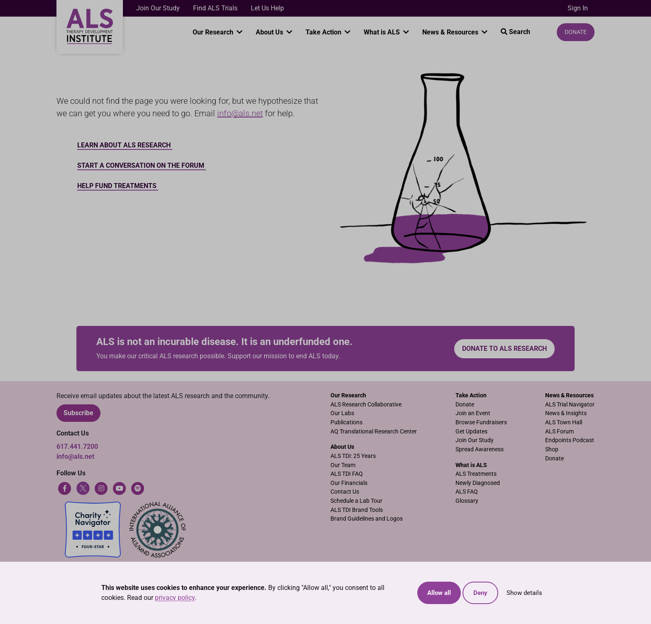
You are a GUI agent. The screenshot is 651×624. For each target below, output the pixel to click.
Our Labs (342, 413)
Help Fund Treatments (117, 186)
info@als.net (240, 113)
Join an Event (472, 413)
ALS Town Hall (563, 422)
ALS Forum (559, 431)
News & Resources (451, 32)
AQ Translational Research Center (373, 431)
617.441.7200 (77, 446)
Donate (576, 32)
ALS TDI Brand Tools (356, 510)
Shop (551, 449)
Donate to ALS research (504, 348)
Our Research (214, 32)
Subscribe (78, 413)
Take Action (324, 32)
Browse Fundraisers (481, 422)
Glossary (466, 500)
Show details (524, 593)
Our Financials (348, 483)
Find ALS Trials (215, 8)
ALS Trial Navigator (570, 404)
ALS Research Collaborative (365, 404)
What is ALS (382, 32)
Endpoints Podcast (569, 440)
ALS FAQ (466, 491)
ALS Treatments (476, 473)
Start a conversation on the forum (141, 165)
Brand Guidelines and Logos (366, 518)
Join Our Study (158, 8)
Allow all (439, 593)
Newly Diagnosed (477, 483)
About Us (270, 32)
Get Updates (471, 431)
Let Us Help (267, 8)
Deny (480, 593)
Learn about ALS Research (124, 145)
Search (515, 32)
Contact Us (344, 491)
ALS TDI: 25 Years (353, 456)
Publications (346, 422)
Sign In (578, 8)
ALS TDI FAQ (346, 473)
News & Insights (566, 413)
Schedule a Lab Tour (356, 500)
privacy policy (175, 598)
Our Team (342, 465)
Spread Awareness (479, 449)
